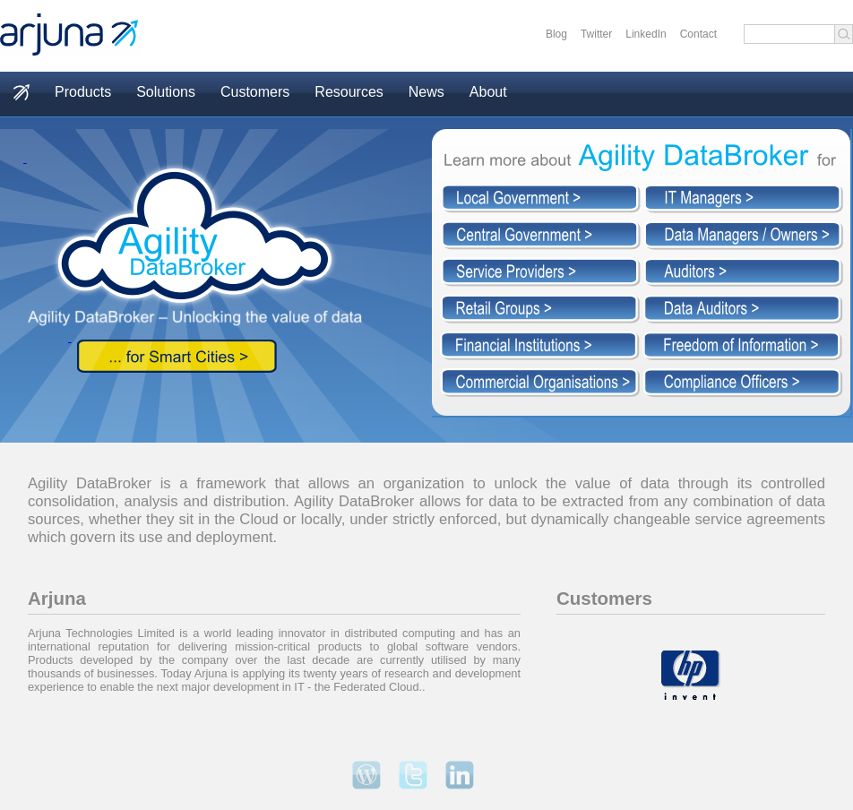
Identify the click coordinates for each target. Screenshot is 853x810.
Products (83, 91)
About (488, 91)
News (426, 91)
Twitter (596, 34)
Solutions (165, 91)
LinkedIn (645, 34)
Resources (348, 91)
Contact (698, 34)
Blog (556, 34)
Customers (254, 91)
